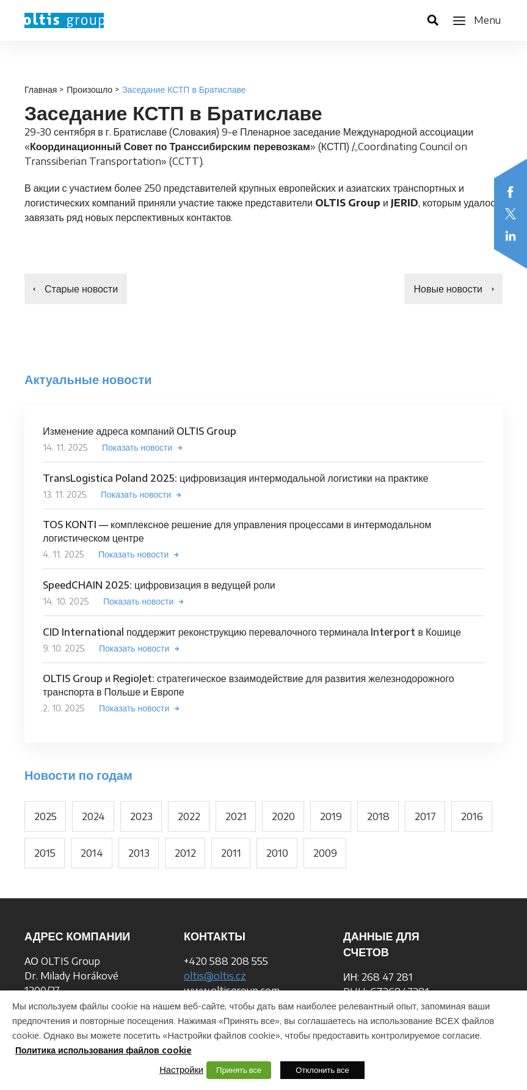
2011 (231, 853)
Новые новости (447, 289)
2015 (45, 853)
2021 (236, 816)
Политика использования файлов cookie (103, 1050)
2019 (331, 816)
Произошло (89, 89)
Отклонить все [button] (322, 1070)
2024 (93, 816)
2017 (425, 816)
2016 (472, 816)
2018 (378, 816)
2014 (92, 853)
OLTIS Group (64, 20)
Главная (40, 89)
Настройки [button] (181, 1069)
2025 (45, 816)
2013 (139, 853)
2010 (277, 853)
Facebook (510, 192)
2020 (283, 816)
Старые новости (81, 289)
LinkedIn (510, 236)
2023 (141, 816)
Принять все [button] (238, 1070)
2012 (185, 853)
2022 (189, 816)
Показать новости (137, 447)
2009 (325, 853)
